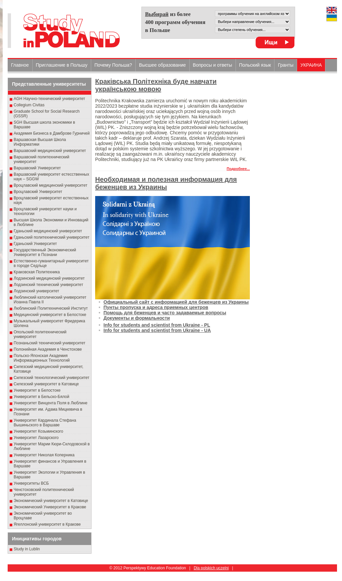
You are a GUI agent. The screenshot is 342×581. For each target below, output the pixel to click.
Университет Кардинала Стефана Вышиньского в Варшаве (45, 422)
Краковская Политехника (37, 272)
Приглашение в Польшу (61, 65)
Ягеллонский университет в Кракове (47, 524)
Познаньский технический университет (50, 343)
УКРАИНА (311, 65)
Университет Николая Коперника (44, 455)
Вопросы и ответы (212, 65)
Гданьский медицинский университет (48, 231)
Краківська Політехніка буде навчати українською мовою (156, 85)
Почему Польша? (113, 65)
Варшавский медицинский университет (50, 150)
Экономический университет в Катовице (51, 500)
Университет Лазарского (36, 437)
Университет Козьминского (38, 431)
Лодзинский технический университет (48, 284)
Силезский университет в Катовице (46, 384)
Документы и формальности (136, 318)
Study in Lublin (27, 549)
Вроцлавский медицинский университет (50, 185)
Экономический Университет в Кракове (50, 507)
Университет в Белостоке (37, 390)
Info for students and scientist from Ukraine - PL (156, 325)
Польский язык (255, 65)
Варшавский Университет (37, 168)
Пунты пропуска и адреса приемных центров (155, 307)
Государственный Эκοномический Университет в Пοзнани (45, 252)
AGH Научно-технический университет (49, 98)
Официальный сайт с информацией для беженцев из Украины (176, 302)
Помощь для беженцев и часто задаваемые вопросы (164, 312)
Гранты (285, 65)
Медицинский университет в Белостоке (50, 314)
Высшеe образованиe (162, 65)
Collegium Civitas (29, 105)
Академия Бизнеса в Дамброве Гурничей (51, 133)
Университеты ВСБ (31, 483)
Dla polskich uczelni (211, 568)
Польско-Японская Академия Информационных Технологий (42, 358)
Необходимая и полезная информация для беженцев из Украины (166, 183)
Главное (20, 65)
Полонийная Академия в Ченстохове (48, 349)
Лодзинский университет (36, 291)
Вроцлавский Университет (38, 191)
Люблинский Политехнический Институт (51, 308)
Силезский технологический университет (51, 377)
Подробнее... (238, 169)
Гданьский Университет (35, 243)
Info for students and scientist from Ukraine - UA (157, 330)
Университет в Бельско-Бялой (41, 396)
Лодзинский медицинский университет (49, 278)
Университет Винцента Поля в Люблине (50, 403)
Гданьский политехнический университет (51, 237)
